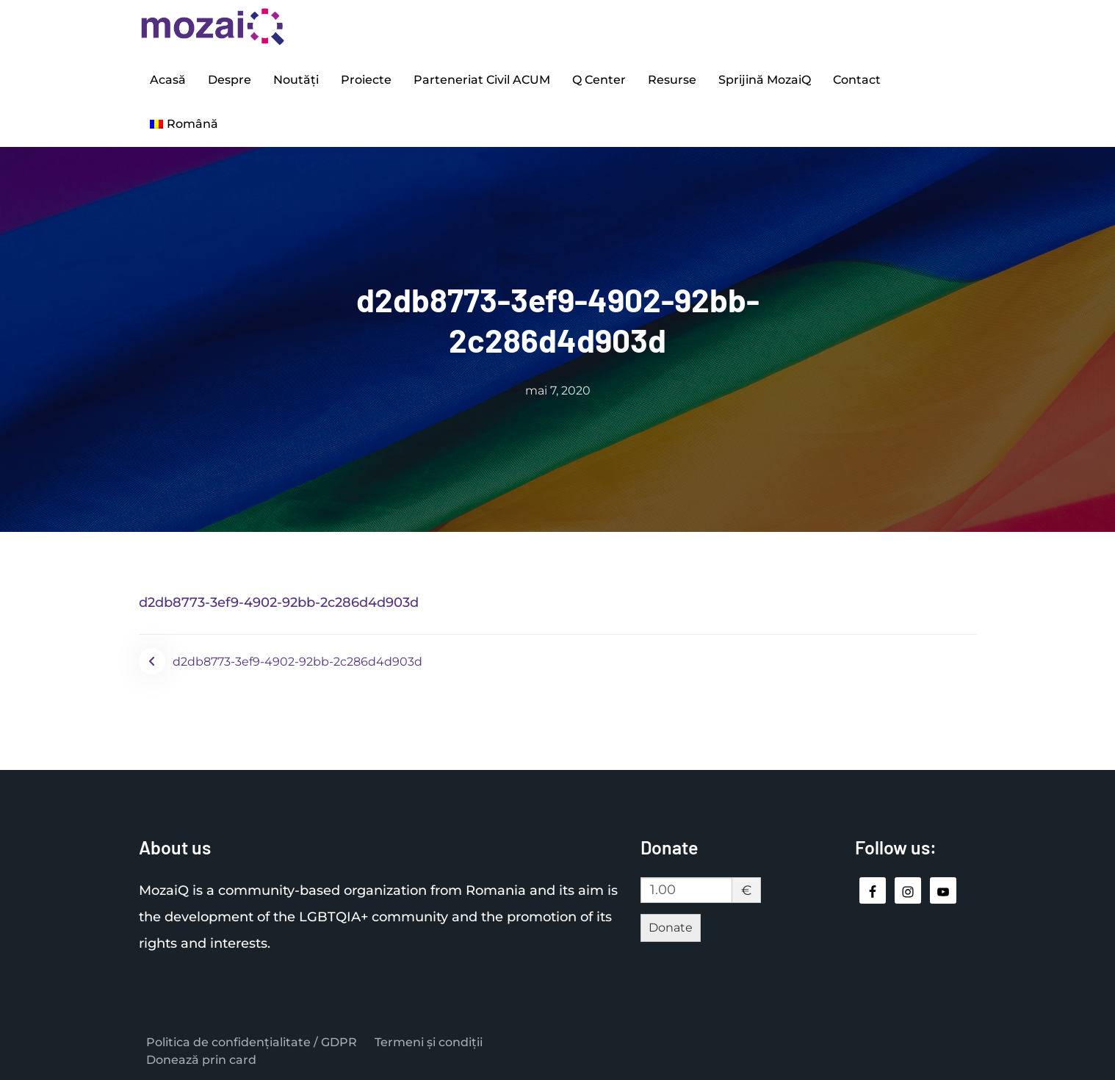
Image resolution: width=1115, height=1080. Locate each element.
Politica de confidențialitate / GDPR (251, 1042)
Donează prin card (201, 1060)
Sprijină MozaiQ (764, 80)
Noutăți (296, 80)
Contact (857, 80)
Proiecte (366, 80)
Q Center (599, 80)
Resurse (672, 80)
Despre (229, 80)
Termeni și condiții (429, 1042)
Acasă (168, 80)
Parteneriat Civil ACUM (482, 80)
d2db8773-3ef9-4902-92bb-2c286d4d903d (279, 602)
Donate (671, 928)
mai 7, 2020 (558, 390)
